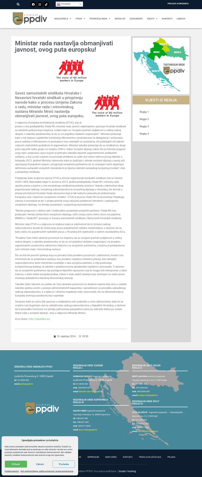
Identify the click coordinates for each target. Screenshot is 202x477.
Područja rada (99, 18)
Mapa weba (111, 457)
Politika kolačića (12, 471)
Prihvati (16, 464)
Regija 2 (144, 119)
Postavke (64, 464)
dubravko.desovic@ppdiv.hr (90, 391)
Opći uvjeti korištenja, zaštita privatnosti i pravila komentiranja (46, 471)
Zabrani (40, 464)
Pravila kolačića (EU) (150, 457)
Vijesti (152, 18)
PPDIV (80, 18)
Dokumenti (136, 18)
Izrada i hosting (127, 471)
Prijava (171, 457)
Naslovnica (62, 18)
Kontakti (167, 18)
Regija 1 (144, 111)
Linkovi (181, 18)
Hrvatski (63, 4)
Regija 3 (144, 126)
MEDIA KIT (120, 18)
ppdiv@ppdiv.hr (26, 384)
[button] (18, 4)
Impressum (93, 457)
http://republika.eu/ (39, 318)
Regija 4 (144, 133)
